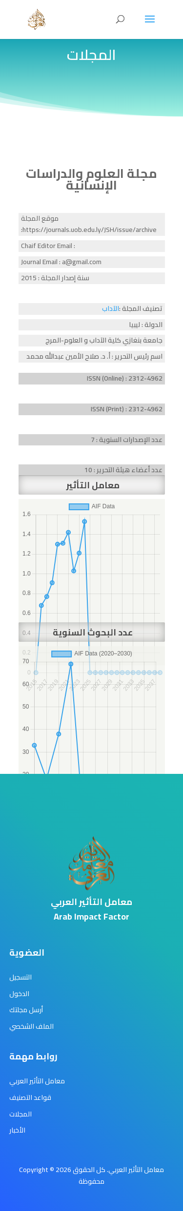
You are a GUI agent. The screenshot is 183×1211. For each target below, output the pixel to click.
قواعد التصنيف (30, 1097)
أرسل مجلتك (26, 1009)
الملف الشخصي (31, 1026)
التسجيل (20, 977)
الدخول (19, 993)
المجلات (20, 1114)
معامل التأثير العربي (37, 1081)
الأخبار (17, 1130)
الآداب (110, 308)
